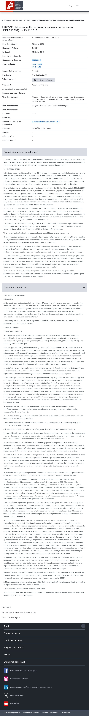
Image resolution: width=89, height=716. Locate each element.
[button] (44, 152)
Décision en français (43, 80)
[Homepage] (2, 20)
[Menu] (77, 6)
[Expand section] (83, 626)
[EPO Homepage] (14, 5)
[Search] (70, 6)
